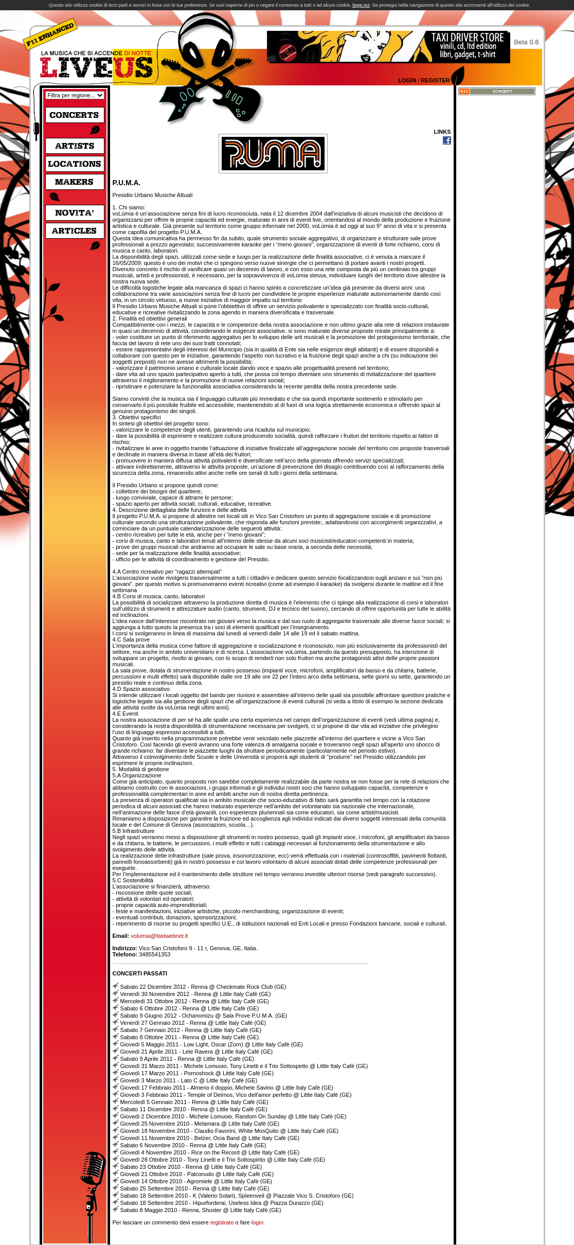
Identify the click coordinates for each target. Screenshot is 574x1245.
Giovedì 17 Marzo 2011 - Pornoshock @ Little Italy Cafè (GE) (197, 1073)
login (257, 1222)
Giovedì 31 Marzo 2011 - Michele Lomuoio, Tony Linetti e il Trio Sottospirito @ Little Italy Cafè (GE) (244, 1066)
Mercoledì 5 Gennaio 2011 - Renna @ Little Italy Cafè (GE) (194, 1102)
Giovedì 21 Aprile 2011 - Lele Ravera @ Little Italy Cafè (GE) (196, 1051)
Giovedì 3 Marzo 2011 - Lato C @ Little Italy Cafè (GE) (189, 1080)
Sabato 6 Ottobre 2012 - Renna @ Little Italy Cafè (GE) (189, 1008)
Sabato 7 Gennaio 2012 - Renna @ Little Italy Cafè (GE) (191, 1030)
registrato (222, 1222)
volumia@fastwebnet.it (159, 936)
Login (407, 80)
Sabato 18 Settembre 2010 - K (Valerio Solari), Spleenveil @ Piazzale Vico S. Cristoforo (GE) (237, 1196)
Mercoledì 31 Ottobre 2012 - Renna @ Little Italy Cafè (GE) (194, 1001)
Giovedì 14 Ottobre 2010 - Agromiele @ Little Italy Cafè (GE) (196, 1181)
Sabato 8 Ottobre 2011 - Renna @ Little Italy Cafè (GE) (189, 1037)
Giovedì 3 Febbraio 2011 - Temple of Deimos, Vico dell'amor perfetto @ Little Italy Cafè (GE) (236, 1095)
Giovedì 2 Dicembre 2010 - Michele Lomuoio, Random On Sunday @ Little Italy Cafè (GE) (233, 1116)
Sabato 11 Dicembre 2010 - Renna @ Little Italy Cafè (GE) (193, 1109)
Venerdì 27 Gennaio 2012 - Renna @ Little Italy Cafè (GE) (193, 1023)
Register (435, 80)
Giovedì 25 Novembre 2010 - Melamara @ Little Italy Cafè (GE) (200, 1123)
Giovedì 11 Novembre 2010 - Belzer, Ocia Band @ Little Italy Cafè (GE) (210, 1138)
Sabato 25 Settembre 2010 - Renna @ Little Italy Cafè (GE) (195, 1188)
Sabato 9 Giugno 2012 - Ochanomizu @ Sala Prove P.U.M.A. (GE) (204, 1015)
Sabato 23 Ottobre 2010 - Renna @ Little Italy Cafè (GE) (191, 1167)
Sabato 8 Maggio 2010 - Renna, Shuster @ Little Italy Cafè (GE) (200, 1210)
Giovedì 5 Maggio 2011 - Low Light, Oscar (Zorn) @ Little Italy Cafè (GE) (211, 1044)
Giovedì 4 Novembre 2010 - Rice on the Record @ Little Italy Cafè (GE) (210, 1152)
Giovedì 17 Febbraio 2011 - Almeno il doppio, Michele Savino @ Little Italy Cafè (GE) (227, 1087)
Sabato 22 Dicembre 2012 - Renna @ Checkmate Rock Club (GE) (203, 987)
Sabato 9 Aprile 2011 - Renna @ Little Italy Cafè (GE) (187, 1059)
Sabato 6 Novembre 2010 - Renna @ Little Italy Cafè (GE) (193, 1145)
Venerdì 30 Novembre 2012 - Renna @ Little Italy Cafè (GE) (195, 994)
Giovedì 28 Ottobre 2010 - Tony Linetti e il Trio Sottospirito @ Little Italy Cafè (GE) (223, 1160)
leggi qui (361, 5)
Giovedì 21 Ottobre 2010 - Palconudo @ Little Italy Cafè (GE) (197, 1174)
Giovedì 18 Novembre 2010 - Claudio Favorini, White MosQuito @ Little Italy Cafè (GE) (229, 1131)
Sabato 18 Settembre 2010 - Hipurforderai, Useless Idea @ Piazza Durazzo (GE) (222, 1203)
